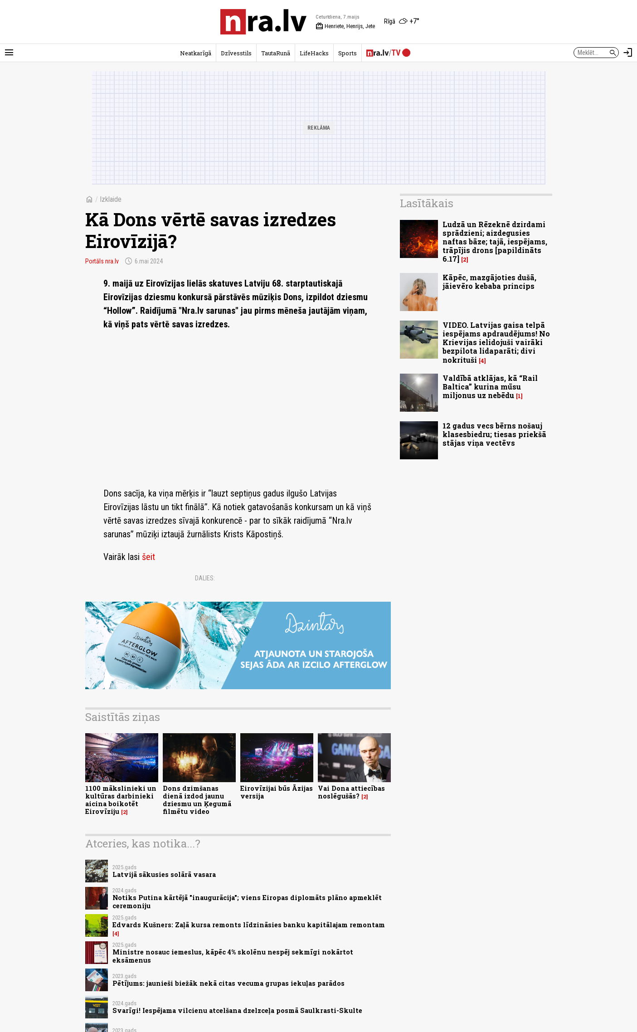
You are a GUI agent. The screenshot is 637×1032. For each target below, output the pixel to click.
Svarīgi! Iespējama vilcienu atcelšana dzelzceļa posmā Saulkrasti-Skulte (237, 1010)
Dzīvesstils (236, 53)
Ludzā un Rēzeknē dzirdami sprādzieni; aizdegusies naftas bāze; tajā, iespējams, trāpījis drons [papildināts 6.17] (494, 241)
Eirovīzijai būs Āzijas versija (276, 792)
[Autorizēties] (628, 53)
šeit (148, 556)
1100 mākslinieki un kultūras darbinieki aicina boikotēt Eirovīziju (120, 800)
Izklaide (111, 199)
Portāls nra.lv (102, 261)
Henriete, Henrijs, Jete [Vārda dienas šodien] (345, 26)
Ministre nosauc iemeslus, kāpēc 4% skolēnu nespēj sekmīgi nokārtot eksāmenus (232, 956)
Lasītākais (426, 203)
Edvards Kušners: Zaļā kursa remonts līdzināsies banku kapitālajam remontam (248, 924)
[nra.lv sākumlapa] (263, 21)
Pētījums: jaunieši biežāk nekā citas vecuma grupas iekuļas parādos (228, 983)
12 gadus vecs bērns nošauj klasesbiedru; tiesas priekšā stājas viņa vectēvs (494, 434)
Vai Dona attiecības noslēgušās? (351, 792)
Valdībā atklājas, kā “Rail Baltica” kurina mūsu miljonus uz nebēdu (490, 386)
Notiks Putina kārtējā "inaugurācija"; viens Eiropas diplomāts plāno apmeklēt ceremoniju (247, 901)
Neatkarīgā (195, 53)
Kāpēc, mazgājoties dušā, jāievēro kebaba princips (489, 282)
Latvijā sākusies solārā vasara (164, 874)
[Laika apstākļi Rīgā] (401, 22)
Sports (347, 53)
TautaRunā (275, 53)
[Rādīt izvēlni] (9, 53)
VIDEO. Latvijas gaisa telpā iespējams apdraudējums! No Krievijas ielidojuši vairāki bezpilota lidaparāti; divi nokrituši (496, 342)
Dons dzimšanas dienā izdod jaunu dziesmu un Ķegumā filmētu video (197, 800)
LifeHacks (314, 53)
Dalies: (205, 578)
